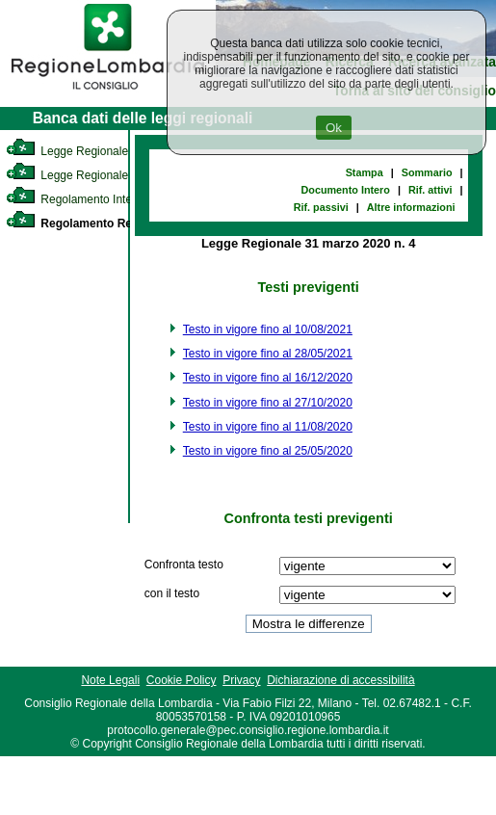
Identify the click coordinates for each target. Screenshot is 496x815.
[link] (108, 92)
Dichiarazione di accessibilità (340, 680)
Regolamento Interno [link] (77, 199)
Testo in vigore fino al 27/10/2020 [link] (267, 402)
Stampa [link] (364, 172)
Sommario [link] (427, 172)
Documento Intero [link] (345, 190)
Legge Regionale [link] (67, 151)
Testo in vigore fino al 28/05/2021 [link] (267, 353)
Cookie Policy (181, 680)
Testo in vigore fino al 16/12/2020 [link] (267, 377)
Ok (334, 127)
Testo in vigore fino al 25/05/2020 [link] (267, 451)
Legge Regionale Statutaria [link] (93, 175)
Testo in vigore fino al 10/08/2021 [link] (267, 329)
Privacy (241, 680)
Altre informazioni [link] (411, 207)
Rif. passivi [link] (321, 207)
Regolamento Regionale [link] (89, 223)
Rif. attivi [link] (430, 190)
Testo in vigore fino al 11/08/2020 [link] (267, 427)
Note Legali (110, 680)
